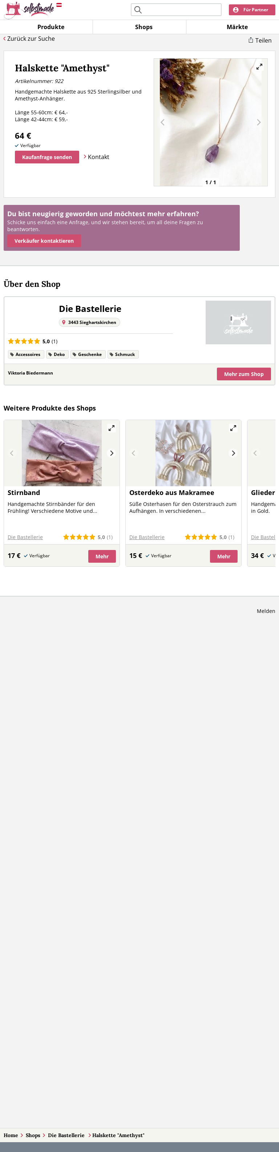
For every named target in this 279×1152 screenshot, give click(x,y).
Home (11, 1135)
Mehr (244, 374)
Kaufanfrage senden (47, 157)
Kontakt (98, 157)
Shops (33, 1135)
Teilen (263, 40)
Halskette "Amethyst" (118, 1135)
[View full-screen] (259, 66)
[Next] (111, 453)
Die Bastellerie (67, 1135)
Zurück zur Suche (31, 39)
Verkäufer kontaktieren (44, 240)
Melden (266, 610)
